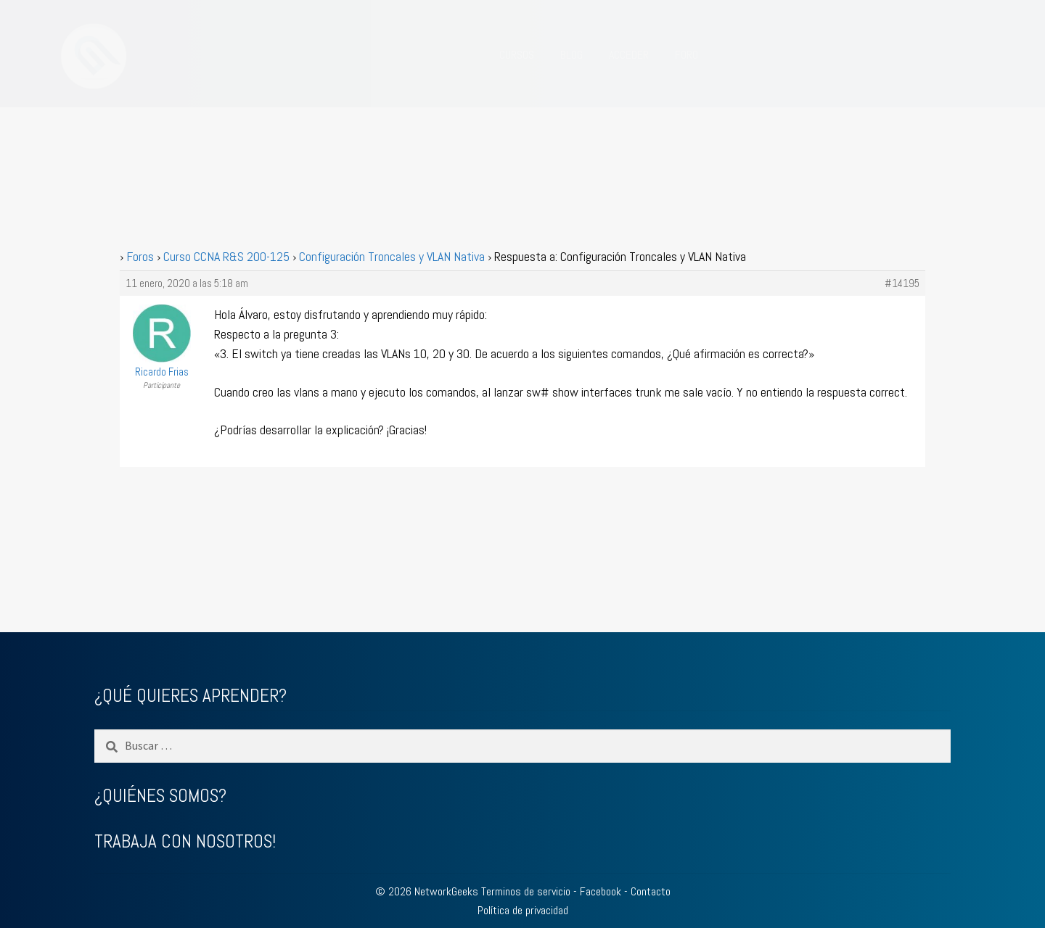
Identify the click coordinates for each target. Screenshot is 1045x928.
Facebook (600, 891)
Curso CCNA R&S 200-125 (226, 256)
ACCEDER (629, 54)
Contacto (651, 891)
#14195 (902, 283)
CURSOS (516, 54)
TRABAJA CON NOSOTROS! (185, 841)
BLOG (571, 54)
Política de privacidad (523, 910)
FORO (686, 54)
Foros (140, 256)
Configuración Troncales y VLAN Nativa (392, 256)
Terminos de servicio (525, 891)
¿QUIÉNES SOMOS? (160, 795)
